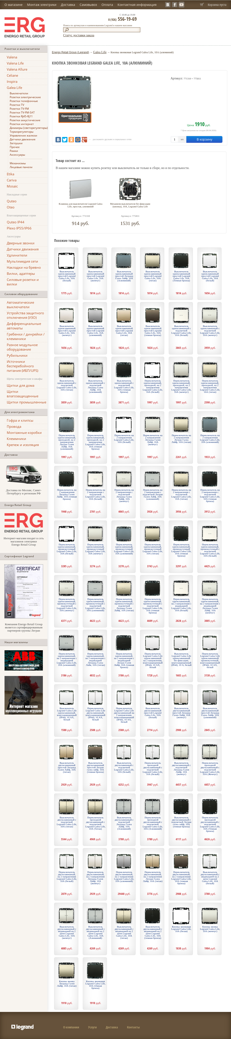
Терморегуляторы (21, 132)
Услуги (92, 1027)
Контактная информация (137, 4)
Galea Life (14, 87)
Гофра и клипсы (20, 420)
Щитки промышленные (26, 402)
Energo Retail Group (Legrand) (70, 52)
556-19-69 (122, 18)
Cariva (11, 180)
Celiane (12, 75)
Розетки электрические (25, 97)
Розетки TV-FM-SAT (22, 112)
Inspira (12, 81)
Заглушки (16, 143)
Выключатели (19, 93)
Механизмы (18, 163)
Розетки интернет (22, 124)
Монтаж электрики (41, 4)
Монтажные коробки (24, 432)
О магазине (14, 4)
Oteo (10, 207)
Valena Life (15, 63)
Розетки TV (17, 105)
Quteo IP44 (15, 222)
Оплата (107, 4)
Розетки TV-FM (19, 109)
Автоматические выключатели (20, 304)
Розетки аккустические (25, 120)
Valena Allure (17, 69)
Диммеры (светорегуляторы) (29, 128)
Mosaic (12, 186)
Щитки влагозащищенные (22, 393)
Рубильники (17, 355)
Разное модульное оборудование (22, 347)
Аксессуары (17, 155)
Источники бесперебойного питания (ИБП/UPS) (22, 366)
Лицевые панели (21, 167)
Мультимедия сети (22, 261)
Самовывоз (88, 4)
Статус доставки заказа (78, 35)
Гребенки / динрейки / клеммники (26, 336)
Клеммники (16, 438)
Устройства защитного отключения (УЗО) (25, 315)
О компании (71, 1027)
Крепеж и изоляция (23, 444)
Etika (10, 174)
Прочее (15, 147)
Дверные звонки (21, 243)
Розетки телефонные (24, 101)
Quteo (11, 201)
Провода (14, 426)
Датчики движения (22, 139)
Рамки (14, 151)
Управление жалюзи (23, 135)
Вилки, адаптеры (21, 273)
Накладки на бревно (24, 267)
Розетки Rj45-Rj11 (21, 116)
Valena (12, 57)
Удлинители (17, 255)
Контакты (133, 1027)
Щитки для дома (20, 385)
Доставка (68, 4)
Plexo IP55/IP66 (19, 228)
